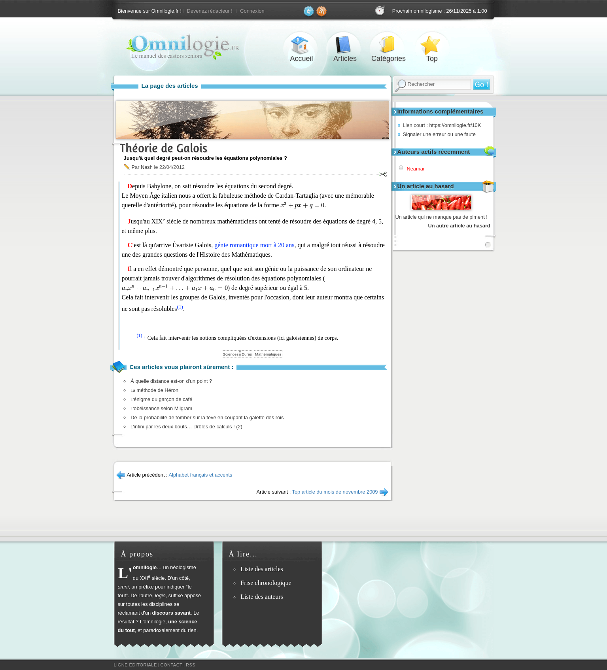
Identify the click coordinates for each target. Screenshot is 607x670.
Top (432, 45)
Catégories (388, 45)
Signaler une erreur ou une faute (439, 134)
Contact (171, 664)
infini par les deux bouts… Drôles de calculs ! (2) (186, 427)
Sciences (230, 354)
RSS (190, 664)
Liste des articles (261, 569)
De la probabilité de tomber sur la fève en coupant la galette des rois (207, 417)
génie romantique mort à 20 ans (254, 245)
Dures (247, 354)
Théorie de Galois (163, 148)
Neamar (416, 169)
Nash (147, 167)
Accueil (301, 45)
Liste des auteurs (261, 596)
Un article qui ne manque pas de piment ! (441, 217)
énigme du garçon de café (161, 399)
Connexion (252, 11)
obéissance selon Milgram (161, 408)
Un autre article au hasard (459, 226)
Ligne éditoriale (135, 664)
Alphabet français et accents (201, 475)
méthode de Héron (154, 390)
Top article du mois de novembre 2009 (335, 492)
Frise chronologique (265, 582)
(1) (180, 307)
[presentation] (302, 205)
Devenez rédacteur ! (210, 11)
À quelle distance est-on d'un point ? (171, 381)
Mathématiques (268, 354)
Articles (345, 45)
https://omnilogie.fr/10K (455, 125)
